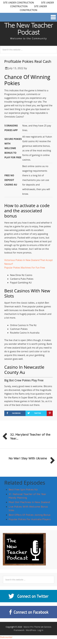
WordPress (31, 630)
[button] (28, 17)
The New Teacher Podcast (28, 28)
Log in (40, 630)
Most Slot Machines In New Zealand (29, 502)
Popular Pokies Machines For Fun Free (24, 267)
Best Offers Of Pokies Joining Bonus (29, 514)
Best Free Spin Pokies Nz (23, 489)
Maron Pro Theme (32, 626)
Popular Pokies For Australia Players (30, 519)
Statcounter (6, 637)
